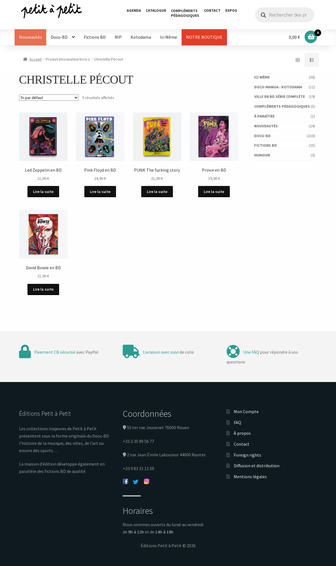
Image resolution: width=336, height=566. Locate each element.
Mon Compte (246, 411)
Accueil (35, 59)
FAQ (237, 422)
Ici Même (168, 37)
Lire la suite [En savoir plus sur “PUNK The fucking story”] (157, 191)
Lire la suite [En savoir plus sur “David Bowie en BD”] (43, 289)
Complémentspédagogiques (185, 13)
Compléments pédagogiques (282, 106)
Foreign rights (247, 454)
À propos (242, 433)
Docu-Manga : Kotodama (278, 86)
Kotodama (141, 37)
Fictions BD (95, 37)
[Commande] (48, 98)
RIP (118, 37)
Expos (231, 10)
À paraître (264, 116)
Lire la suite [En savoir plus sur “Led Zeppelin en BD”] (43, 191)
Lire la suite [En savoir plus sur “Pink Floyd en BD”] (100, 191)
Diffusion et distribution (256, 465)
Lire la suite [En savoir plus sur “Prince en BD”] (214, 191)
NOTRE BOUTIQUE (204, 37)
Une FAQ (251, 352)
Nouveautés (30, 37)
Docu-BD (59, 37)
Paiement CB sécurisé (54, 352)
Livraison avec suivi (161, 352)
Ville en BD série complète (279, 96)
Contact (212, 10)
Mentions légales (250, 476)
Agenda (134, 10)
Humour (262, 155)
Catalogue (156, 10)
